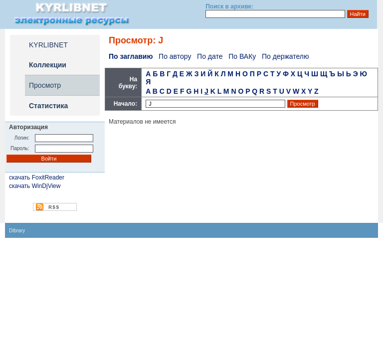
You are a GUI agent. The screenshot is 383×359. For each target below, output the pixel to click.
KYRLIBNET (48, 45)
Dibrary (17, 230)
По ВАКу (242, 56)
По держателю (285, 56)
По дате (209, 56)
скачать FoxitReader (36, 177)
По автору (175, 56)
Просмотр (45, 85)
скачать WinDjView (34, 185)
